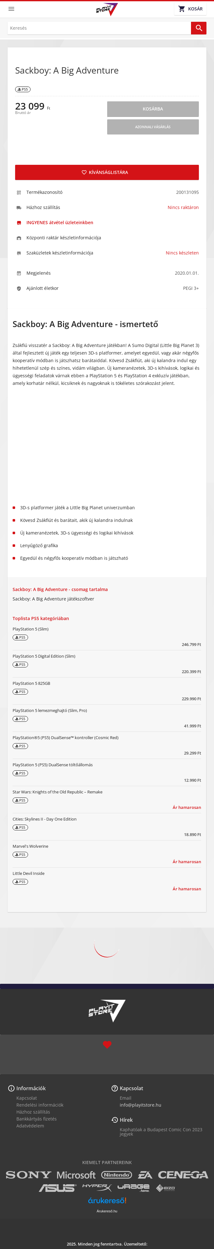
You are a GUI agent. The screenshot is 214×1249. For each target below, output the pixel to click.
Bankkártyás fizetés (36, 1119)
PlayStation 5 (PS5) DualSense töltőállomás (53, 765)
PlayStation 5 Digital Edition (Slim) (44, 656)
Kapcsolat (26, 1098)
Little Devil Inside (28, 873)
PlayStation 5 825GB (31, 683)
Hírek (126, 1120)
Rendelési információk (39, 1105)
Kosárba (153, 109)
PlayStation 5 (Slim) (31, 629)
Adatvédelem (30, 1126)
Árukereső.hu (107, 1211)
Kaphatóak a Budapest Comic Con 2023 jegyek (161, 1131)
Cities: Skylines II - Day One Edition (45, 819)
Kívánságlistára (104, 172)
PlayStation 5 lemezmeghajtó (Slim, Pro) (50, 710)
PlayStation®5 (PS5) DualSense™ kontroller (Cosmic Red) (66, 737)
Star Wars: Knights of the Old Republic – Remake (57, 792)
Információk (31, 1088)
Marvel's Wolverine (30, 846)
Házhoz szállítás (33, 1112)
